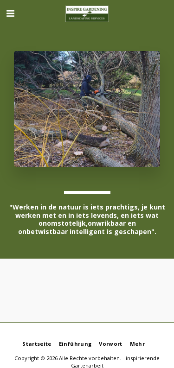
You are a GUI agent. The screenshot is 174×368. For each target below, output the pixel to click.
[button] (10, 13)
